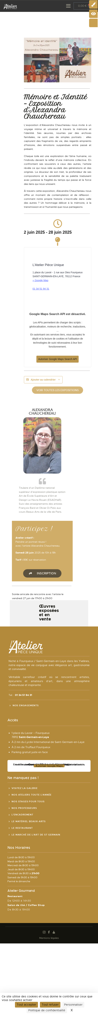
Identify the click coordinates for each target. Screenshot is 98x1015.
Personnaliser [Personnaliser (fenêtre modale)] (73, 1004)
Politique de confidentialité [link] (46, 1010)
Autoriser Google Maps (49, 765)
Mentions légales (49, 938)
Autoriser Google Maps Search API (76, 359)
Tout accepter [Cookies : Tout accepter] (26, 1004)
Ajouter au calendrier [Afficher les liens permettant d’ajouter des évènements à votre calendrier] (62, 380)
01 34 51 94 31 (59, 288)
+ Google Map (59, 280)
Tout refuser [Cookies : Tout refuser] (50, 1004)
